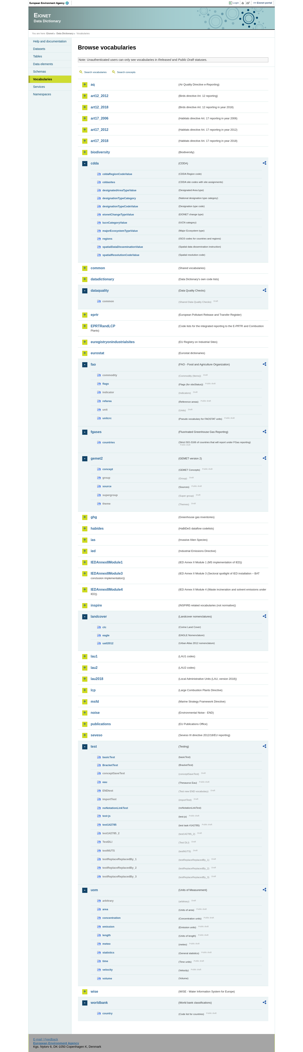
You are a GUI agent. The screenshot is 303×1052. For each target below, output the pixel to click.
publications (101, 724)
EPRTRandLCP (103, 326)
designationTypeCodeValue (120, 206)
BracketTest (110, 765)
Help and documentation (50, 41)
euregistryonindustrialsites (113, 342)
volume (107, 978)
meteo (107, 943)
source (107, 486)
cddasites (109, 182)
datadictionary (102, 279)
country (108, 1013)
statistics (108, 952)
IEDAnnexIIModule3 (107, 573)
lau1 (94, 656)
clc (104, 627)
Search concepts (126, 72)
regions (107, 238)
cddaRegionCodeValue (117, 174)
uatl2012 (108, 643)
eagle (106, 635)
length (107, 935)
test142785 (109, 824)
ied (93, 551)
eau (105, 782)
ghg (94, 517)
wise (94, 991)
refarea (107, 401)
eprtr (95, 315)
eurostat (97, 353)
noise (95, 712)
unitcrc (107, 418)
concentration (112, 917)
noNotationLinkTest (115, 808)
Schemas (39, 71)
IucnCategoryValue (115, 222)
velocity (108, 969)
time (105, 961)
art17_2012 (100, 130)
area (105, 909)
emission (108, 926)
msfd (95, 701)
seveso (96, 735)
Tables (37, 56)
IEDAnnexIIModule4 (107, 589)
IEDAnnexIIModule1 (107, 562)
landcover (99, 616)
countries (109, 442)
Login (236, 2)
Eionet (50, 33)
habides (97, 528)
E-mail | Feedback (45, 1039)
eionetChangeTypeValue (118, 214)
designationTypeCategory (119, 198)
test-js (107, 815)
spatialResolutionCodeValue (121, 255)
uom (94, 890)
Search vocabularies (95, 72)
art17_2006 (100, 118)
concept (108, 469)
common (98, 268)
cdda (95, 163)
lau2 (94, 667)
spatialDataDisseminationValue (123, 246)
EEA (51, 3)
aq (93, 84)
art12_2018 (100, 107)
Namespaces (42, 94)
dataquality (100, 290)
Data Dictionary (65, 33)
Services (39, 86)
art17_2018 (100, 141)
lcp (93, 690)
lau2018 (97, 679)
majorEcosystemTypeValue (120, 230)
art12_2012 (100, 96)
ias (93, 540)
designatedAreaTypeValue (119, 190)
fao (93, 364)
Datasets (39, 49)
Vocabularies (42, 79)
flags (106, 383)
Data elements (43, 64)
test (94, 746)
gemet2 (97, 458)
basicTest (109, 757)
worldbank (99, 1002)
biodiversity (100, 152)
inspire (96, 605)
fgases (96, 432)
